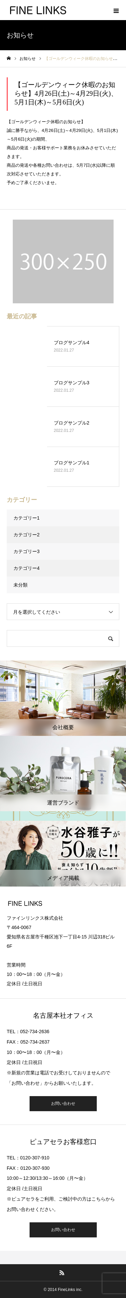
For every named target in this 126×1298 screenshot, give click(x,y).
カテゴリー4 (26, 568)
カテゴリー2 (26, 534)
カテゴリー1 (26, 518)
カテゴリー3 (26, 551)
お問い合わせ (63, 1103)
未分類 (20, 585)
